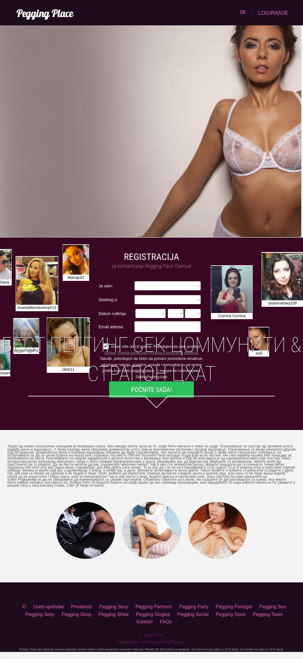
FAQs (166, 621)
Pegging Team (268, 614)
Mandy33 (76, 277)
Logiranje (273, 13)
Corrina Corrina (232, 316)
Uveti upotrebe (48, 606)
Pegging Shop (76, 614)
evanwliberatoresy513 (36, 307)
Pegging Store (230, 614)
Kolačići (144, 621)
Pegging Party (194, 606)
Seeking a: (108, 299)
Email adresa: (111, 326)
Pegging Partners (153, 606)
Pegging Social (193, 614)
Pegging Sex (272, 606)
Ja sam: (106, 286)
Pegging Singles (153, 614)
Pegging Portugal (234, 606)
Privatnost (81, 606)
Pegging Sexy (113, 606)
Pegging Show (113, 614)
